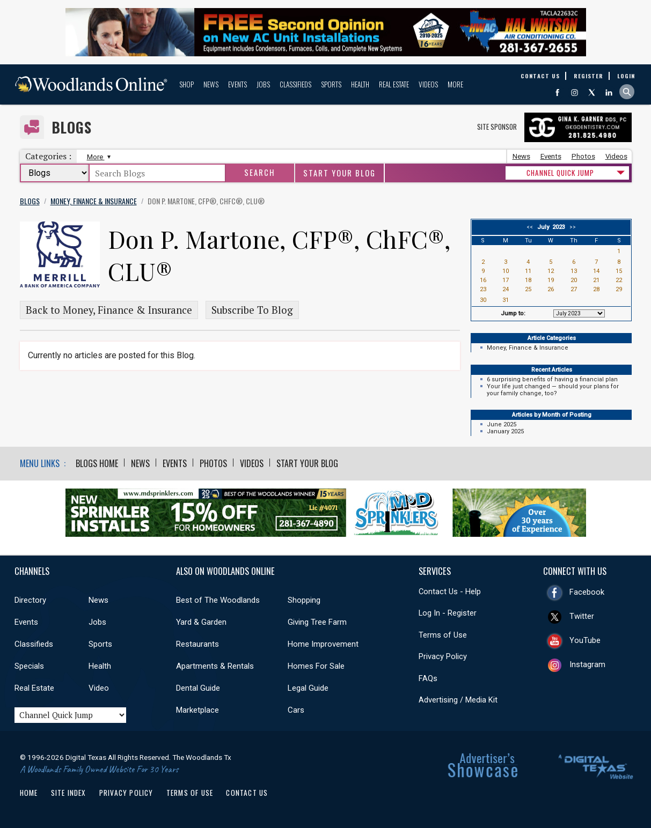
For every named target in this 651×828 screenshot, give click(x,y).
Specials (29, 666)
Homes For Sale (316, 666)
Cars (296, 710)
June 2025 (501, 424)
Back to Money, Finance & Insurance (109, 310)
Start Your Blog (339, 173)
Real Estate (394, 84)
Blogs (72, 127)
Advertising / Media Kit (458, 700)
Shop (186, 84)
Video (99, 688)
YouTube (585, 640)
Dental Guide (198, 688)
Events (237, 84)
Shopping (304, 600)
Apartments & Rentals (215, 666)
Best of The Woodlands (218, 600)
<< (531, 227)
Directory (30, 600)
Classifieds (295, 84)
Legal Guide (308, 688)
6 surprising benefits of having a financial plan (552, 379)
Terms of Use (443, 635)
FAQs (428, 678)
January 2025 (505, 431)
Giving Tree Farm (317, 622)
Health (360, 84)
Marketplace (197, 710)
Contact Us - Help (450, 591)
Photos (583, 156)
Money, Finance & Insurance (527, 347)
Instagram (587, 664)
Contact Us (247, 792)
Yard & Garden (201, 622)
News (210, 84)
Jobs (263, 84)
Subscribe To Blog (252, 310)
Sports (331, 84)
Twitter (581, 616)
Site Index (68, 792)
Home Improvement (323, 644)
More (455, 84)
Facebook (586, 592)
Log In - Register (448, 613)
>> (571, 227)
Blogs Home (97, 463)
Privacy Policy (443, 656)
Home (29, 792)
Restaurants (197, 644)
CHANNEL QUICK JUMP (560, 172)
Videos (428, 84)
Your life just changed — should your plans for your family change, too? (553, 390)
